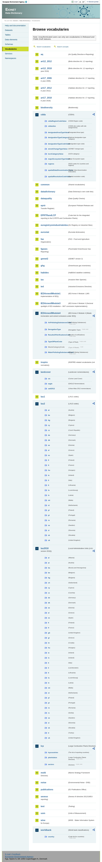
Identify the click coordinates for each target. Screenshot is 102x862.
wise (43, 820)
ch (49, 583)
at (48, 410)
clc (49, 379)
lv (48, 495)
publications (47, 789)
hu (49, 470)
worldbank (46, 830)
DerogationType (54, 329)
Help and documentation (15, 25)
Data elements (11, 40)
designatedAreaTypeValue (58, 132)
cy (49, 425)
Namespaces (10, 58)
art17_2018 (46, 98)
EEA (16, 2)
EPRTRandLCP (48, 215)
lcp (42, 746)
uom (43, 813)
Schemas (9, 44)
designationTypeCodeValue (58, 144)
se (49, 525)
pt (49, 515)
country (51, 837)
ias (42, 280)
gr (49, 638)
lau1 (43, 397)
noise (43, 782)
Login (76, 2)
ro (49, 520)
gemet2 (44, 259)
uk (49, 540)
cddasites (52, 126)
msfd (43, 773)
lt (48, 485)
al (48, 558)
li (48, 668)
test (42, 806)
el (48, 450)
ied (42, 286)
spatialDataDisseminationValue (58, 170)
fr (48, 465)
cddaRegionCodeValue (57, 121)
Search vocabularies (43, 47)
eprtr (43, 205)
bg (49, 420)
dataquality (46, 198)
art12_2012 (46, 61)
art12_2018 (46, 68)
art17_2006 (46, 78)
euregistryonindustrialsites (54, 225)
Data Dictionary (25, 20)
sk (49, 535)
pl (48, 510)
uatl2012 (51, 389)
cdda (43, 114)
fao (42, 239)
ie (48, 475)
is (48, 658)
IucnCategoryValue (55, 154)
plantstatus (52, 757)
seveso (44, 796)
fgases (44, 249)
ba (49, 568)
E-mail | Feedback (12, 854)
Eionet (15, 20)
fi (48, 460)
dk (49, 440)
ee (49, 445)
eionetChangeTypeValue (57, 149)
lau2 (43, 404)
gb (49, 633)
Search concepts (63, 47)
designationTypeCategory (58, 137)
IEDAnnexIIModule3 (50, 303)
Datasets (8, 30)
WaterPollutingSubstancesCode (58, 352)
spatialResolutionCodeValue (58, 177)
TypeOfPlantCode (55, 342)
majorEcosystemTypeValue (58, 159)
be (49, 415)
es (49, 455)
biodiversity (47, 107)
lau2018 (44, 548)
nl (48, 505)
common (45, 184)
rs (49, 713)
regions (51, 164)
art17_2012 (46, 88)
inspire (44, 362)
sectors (51, 764)
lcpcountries (53, 752)
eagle (50, 384)
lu (48, 490)
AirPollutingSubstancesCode (58, 323)
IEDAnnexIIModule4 (50, 313)
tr (48, 733)
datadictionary (48, 191)
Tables (7, 35)
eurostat (45, 232)
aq (42, 54)
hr (49, 643)
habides (45, 272)
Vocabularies (11, 49)
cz (49, 430)
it (48, 480)
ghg (42, 265)
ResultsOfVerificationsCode (58, 335)
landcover (46, 372)
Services (8, 54)
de (49, 435)
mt (49, 500)
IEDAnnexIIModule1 (50, 293)
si (48, 530)
